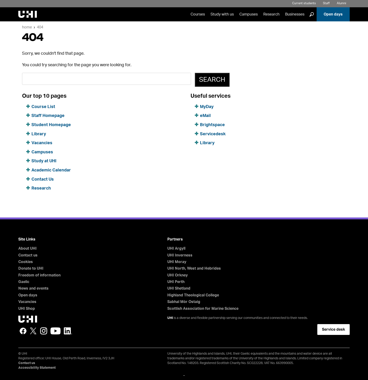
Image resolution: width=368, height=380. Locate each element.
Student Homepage (51, 125)
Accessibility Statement (37, 367)
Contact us (28, 255)
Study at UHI (43, 161)
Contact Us (42, 179)
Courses (198, 14)
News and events (33, 288)
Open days (333, 14)
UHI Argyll (176, 248)
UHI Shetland (178, 288)
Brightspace (212, 125)
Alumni (341, 3)
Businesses (294, 14)
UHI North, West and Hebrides (194, 268)
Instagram (43, 330)
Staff (326, 3)
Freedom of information (39, 275)
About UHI (27, 248)
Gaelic (23, 282)
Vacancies (41, 143)
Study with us (222, 14)
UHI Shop (26, 308)
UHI (170, 318)
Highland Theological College (193, 295)
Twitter (33, 330)
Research (271, 14)
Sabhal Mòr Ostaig (183, 302)
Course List (43, 107)
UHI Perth (175, 282)
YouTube (55, 330)
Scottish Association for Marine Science (202, 308)
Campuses (248, 14)
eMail (205, 116)
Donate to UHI (30, 268)
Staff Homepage (48, 116)
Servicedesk (213, 134)
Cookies (25, 262)
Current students (304, 3)
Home (27, 27)
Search (212, 79)
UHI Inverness (179, 255)
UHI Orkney (177, 275)
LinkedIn (68, 330)
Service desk (333, 329)
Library (38, 134)
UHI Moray (176, 262)
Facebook (23, 330)
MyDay (207, 107)
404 (40, 27)
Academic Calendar (51, 170)
